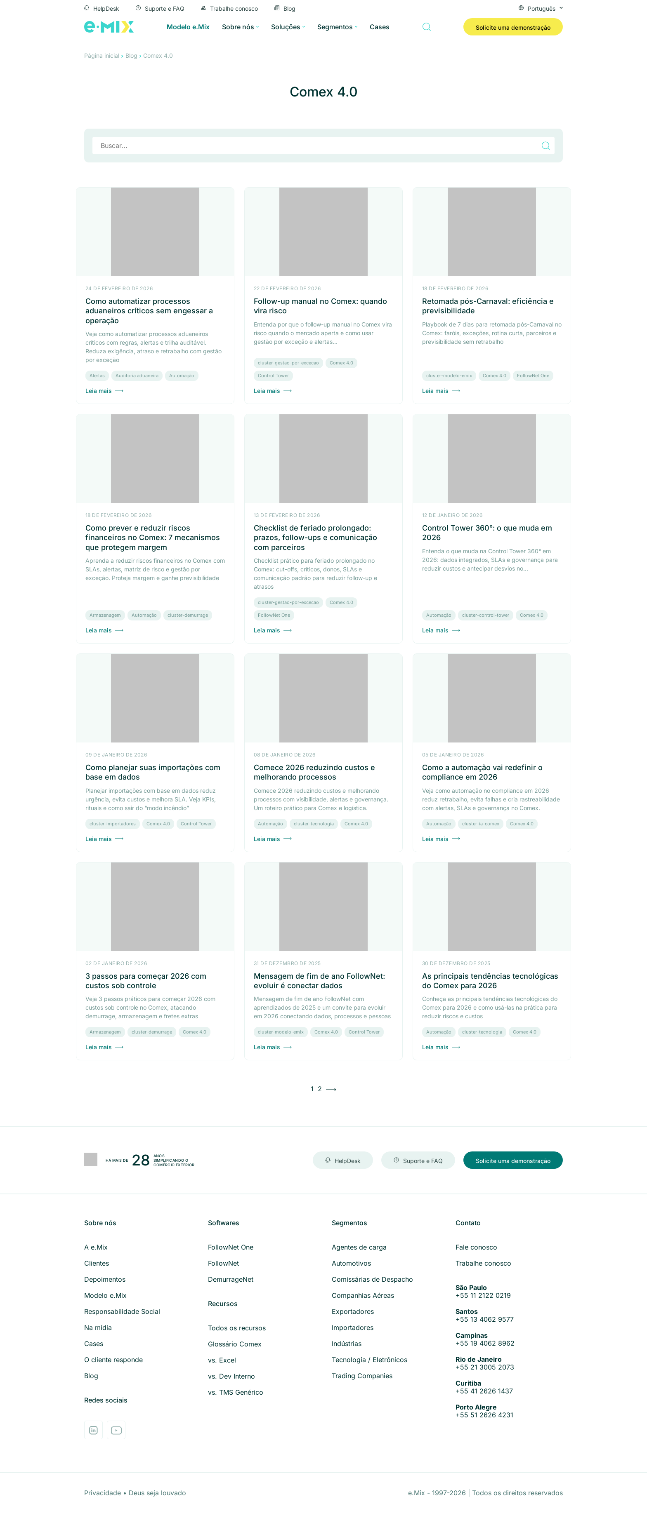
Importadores (352, 1327)
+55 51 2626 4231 (509, 1411)
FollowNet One (230, 1247)
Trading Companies (362, 1376)
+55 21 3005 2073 (509, 1363)
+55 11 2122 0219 (509, 1291)
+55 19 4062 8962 (509, 1339)
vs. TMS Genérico (235, 1392)
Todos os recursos (237, 1328)
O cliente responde (113, 1360)
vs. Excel (222, 1360)
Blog (284, 7)
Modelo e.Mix (188, 27)
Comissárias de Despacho (372, 1279)
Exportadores (353, 1311)
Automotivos (351, 1263)
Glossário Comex (235, 1344)
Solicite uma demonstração (513, 27)
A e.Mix (96, 1247)
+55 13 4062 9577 (509, 1315)
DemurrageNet (230, 1279)
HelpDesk (101, 7)
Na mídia (98, 1327)
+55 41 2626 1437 (509, 1387)
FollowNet (223, 1263)
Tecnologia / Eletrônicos (369, 1360)
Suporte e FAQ (160, 7)
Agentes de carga (359, 1247)
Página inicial (101, 55)
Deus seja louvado (157, 1493)
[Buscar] (426, 27)
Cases (380, 27)
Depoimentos (104, 1279)
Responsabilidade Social (122, 1311)
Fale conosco (476, 1247)
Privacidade (103, 1493)
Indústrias (346, 1343)
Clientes (96, 1263)
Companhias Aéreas (363, 1295)
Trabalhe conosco (229, 7)
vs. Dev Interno (231, 1376)
